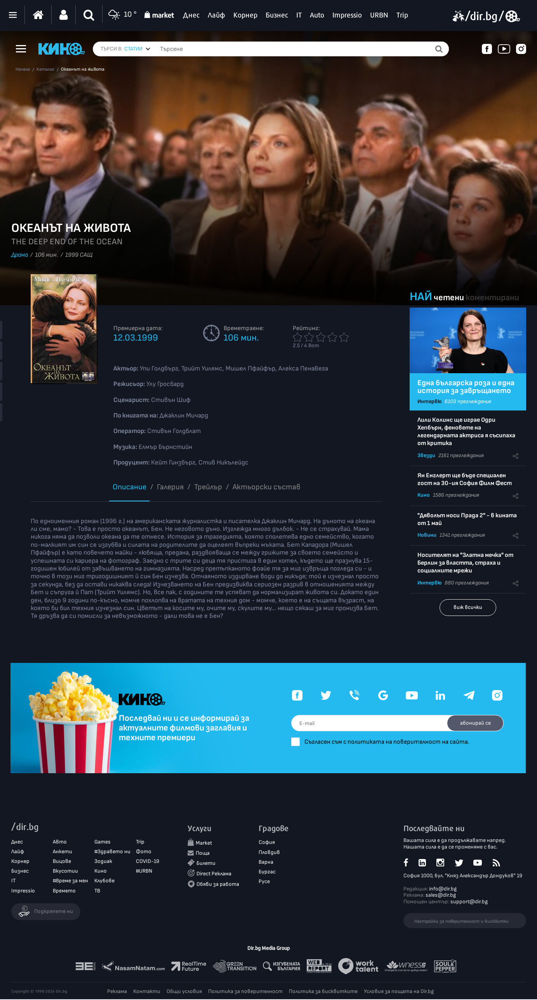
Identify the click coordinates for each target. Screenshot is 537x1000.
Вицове (62, 861)
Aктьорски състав (267, 487)
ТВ (97, 891)
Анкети (62, 852)
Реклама (117, 992)
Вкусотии (65, 871)
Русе (264, 881)
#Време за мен (70, 881)
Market (204, 843)
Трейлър (208, 487)
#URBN (144, 871)
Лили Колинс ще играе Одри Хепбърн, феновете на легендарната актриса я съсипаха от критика (466, 431)
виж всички (468, 607)
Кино (423, 495)
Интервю (429, 401)
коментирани (492, 298)
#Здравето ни (112, 852)
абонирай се (474, 723)
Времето (64, 891)
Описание (129, 487)
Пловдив (269, 852)
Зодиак (103, 861)
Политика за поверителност (245, 992)
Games (102, 842)
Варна (266, 862)
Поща (203, 853)
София (267, 843)
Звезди (426, 455)
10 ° (121, 15)
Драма (19, 255)
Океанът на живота (82, 69)
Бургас (267, 872)
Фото (143, 852)
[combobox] (137, 48)
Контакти (146, 992)
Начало (23, 69)
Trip (140, 842)
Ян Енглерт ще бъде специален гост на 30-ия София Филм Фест (464, 479)
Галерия (170, 487)
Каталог (45, 69)
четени (449, 298)
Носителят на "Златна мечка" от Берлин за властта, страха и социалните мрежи (465, 562)
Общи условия (184, 992)
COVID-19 (147, 861)
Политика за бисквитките (323, 992)
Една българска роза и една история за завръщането (465, 386)
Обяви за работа (217, 885)
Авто (60, 842)
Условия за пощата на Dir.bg (399, 992)
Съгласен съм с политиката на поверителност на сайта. (397, 742)
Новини (426, 535)
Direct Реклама (213, 874)
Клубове (104, 881)
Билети (205, 863)
